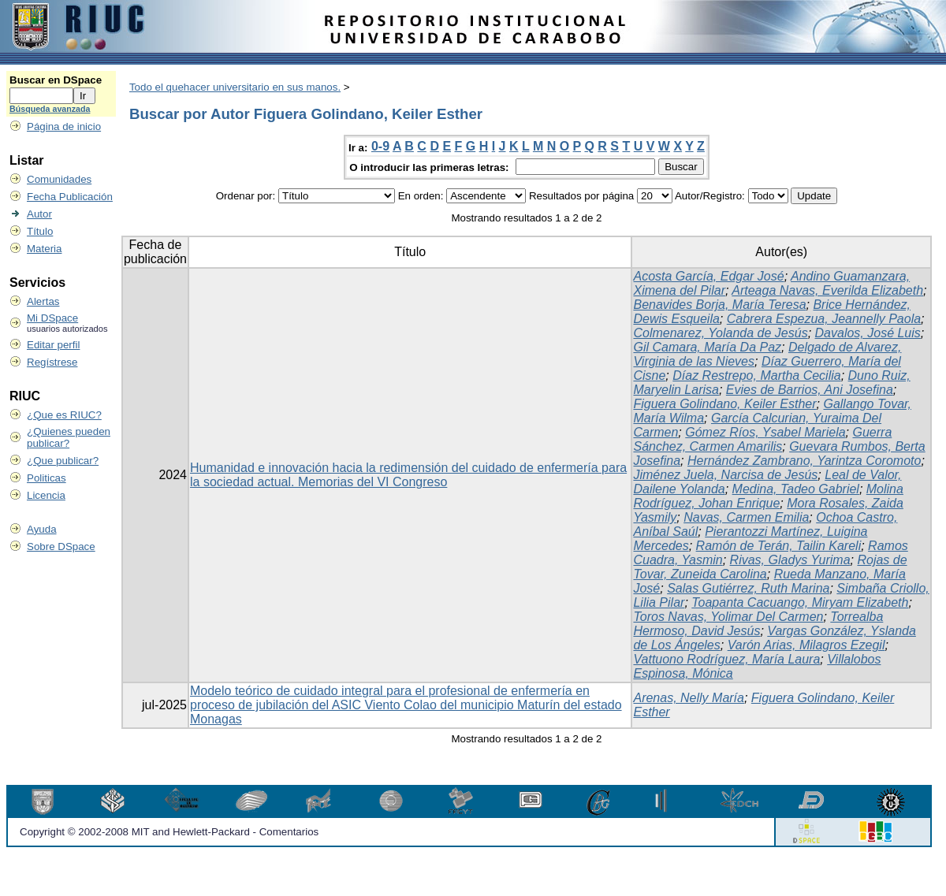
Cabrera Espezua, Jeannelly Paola (824, 318)
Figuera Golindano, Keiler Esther (724, 404)
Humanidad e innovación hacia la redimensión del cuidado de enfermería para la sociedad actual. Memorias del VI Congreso (408, 475)
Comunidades (59, 179)
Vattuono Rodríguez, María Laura (726, 659)
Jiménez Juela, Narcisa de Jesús (725, 474)
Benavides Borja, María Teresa (719, 304)
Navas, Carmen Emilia (746, 517)
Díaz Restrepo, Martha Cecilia (756, 375)
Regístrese (52, 362)
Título (40, 231)
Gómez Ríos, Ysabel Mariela (765, 432)
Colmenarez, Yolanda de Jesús (720, 333)
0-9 (380, 146)
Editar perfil (53, 345)
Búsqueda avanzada (49, 108)
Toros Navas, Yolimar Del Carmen (728, 616)
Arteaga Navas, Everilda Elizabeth (827, 290)
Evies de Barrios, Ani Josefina (809, 389)
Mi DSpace (52, 318)
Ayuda (42, 529)
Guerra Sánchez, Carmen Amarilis (762, 439)
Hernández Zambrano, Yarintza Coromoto (804, 460)
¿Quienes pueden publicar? (68, 437)
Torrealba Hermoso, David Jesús (758, 624)
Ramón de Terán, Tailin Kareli (779, 545)
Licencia (46, 495)
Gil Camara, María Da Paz (707, 347)
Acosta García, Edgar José (708, 276)
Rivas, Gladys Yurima (790, 560)
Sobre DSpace (61, 546)
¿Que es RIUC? (64, 415)
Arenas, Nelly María (688, 698)
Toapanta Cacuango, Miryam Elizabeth (799, 602)
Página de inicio (64, 126)
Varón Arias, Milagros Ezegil (806, 645)
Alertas (43, 301)
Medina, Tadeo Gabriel (795, 489)
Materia (44, 249)
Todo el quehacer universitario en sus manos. (235, 87)
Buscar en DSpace (55, 80)
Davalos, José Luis (868, 333)
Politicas (46, 478)
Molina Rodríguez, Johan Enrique (768, 496)
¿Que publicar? (63, 461)
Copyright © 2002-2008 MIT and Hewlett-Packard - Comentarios (169, 832)
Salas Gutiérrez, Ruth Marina (748, 588)
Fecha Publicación (70, 197)
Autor (39, 214)
